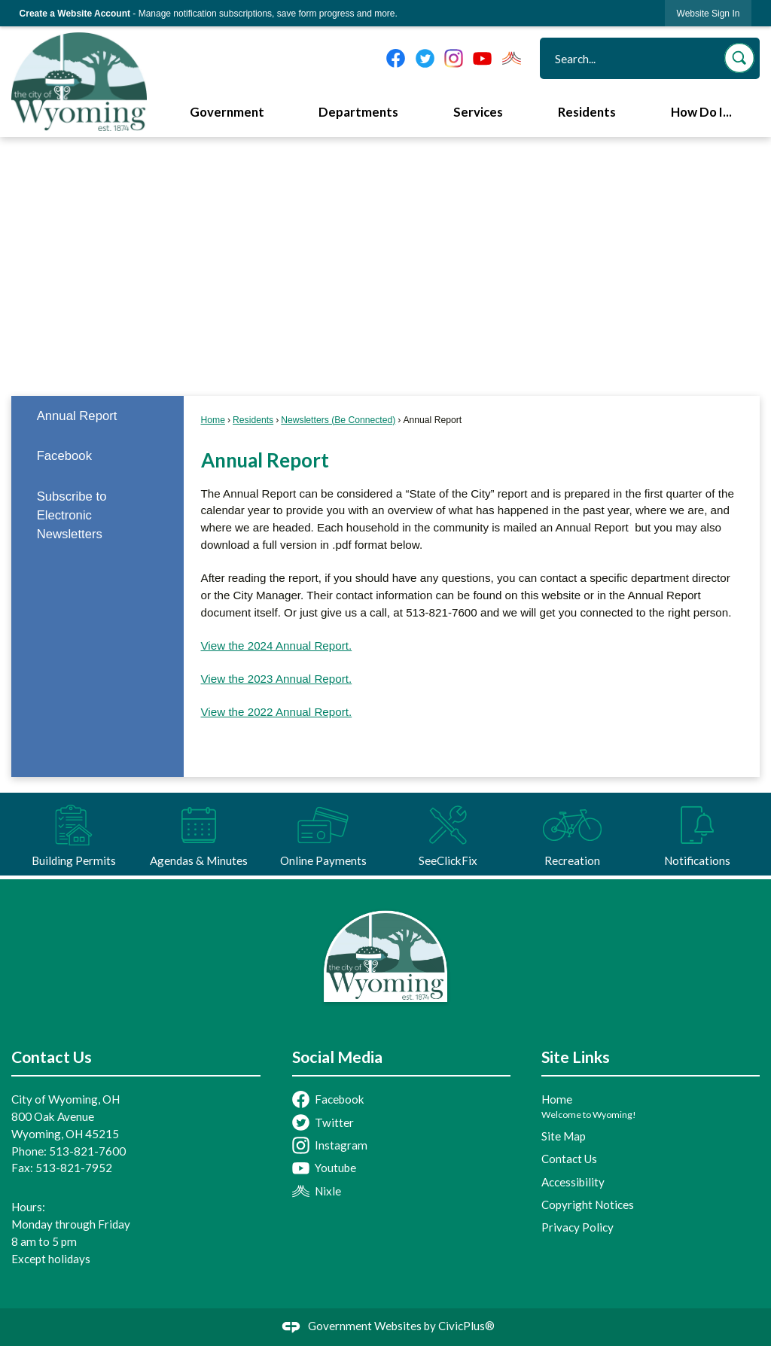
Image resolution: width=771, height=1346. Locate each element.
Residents (253, 420)
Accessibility (573, 1182)
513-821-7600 (87, 1151)
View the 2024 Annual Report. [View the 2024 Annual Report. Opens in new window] (276, 645)
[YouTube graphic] (482, 58)
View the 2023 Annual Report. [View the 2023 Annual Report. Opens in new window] (276, 678)
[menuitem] (97, 416)
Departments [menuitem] (358, 112)
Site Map (563, 1136)
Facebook (64, 456)
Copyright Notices (587, 1204)
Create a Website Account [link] (75, 13)
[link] (708, 13)
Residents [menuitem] (587, 112)
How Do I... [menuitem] (701, 112)
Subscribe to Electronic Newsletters (72, 515)
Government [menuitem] (227, 112)
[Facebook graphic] (395, 58)
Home (213, 420)
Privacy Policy (577, 1227)
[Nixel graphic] (511, 58)
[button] (739, 58)
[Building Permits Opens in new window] (73, 834)
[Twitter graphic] (425, 58)
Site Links (575, 1057)
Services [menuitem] (478, 112)
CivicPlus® (466, 1325)
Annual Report (77, 416)
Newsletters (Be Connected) (338, 420)
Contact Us (569, 1158)
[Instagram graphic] (453, 58)
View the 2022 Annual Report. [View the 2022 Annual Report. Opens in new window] (276, 711)
